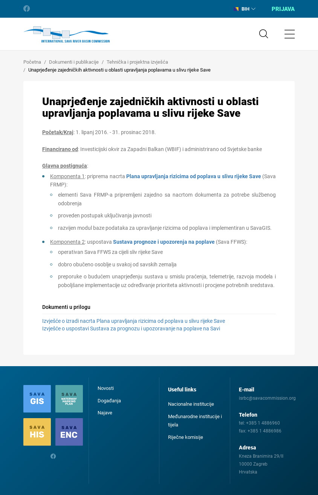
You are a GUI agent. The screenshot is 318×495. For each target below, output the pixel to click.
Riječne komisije (185, 437)
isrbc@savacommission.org (267, 398)
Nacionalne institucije (191, 404)
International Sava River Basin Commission (66, 34)
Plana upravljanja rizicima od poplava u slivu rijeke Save (193, 176)
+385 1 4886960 (263, 423)
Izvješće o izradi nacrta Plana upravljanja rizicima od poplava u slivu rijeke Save (133, 321)
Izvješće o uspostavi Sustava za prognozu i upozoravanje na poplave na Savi (131, 328)
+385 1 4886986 (264, 431)
